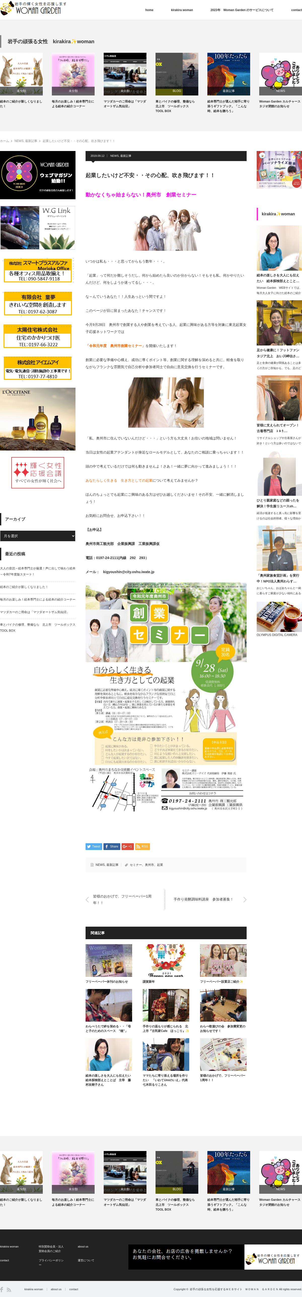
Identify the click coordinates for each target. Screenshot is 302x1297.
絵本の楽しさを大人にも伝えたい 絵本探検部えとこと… (278, 278)
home (149, 10)
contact (296, 10)
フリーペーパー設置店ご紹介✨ (221, 981)
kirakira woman (182, 10)
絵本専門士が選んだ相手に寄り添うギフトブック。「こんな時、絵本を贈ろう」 (259, 106)
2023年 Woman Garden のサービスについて (242, 10)
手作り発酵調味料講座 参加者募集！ (204, 899)
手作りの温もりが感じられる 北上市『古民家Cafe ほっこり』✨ (166, 1029)
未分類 (51, 91)
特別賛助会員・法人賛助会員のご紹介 (51, 1249)
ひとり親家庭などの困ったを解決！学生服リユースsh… (278, 503)
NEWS (18, 141)
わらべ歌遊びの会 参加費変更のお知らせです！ (222, 1029)
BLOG (207, 91)
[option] (56, 81)
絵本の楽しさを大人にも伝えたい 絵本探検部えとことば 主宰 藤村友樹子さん (109, 1080)
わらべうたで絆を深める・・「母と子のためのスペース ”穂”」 (108, 1029)
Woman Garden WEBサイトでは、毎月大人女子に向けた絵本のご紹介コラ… (279, 293)
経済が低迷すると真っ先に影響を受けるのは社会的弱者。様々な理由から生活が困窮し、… (279, 518)
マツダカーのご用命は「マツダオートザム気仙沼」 (155, 104)
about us (83, 1246)
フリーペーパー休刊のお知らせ (107, 981)
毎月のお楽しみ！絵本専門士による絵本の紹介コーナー (103, 104)
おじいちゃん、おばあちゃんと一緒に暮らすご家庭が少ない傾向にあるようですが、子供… (279, 593)
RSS (9, 1290)
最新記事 (259, 91)
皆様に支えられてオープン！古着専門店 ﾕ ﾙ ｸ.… (278, 428)
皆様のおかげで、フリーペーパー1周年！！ (122, 899)
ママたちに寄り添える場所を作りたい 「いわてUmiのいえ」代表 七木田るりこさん (166, 1080)
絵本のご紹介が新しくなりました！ (51, 104)
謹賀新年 (149, 981)
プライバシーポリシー (51, 1262)
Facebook (1, 1289)
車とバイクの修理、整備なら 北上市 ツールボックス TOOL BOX (207, 106)
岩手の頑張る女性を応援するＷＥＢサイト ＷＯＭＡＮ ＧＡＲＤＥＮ (234, 1289)
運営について (86, 1260)
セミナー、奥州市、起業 (146, 865)
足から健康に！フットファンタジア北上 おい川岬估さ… (278, 353)
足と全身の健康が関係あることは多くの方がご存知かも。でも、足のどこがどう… (279, 368)
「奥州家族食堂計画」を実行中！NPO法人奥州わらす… (278, 578)
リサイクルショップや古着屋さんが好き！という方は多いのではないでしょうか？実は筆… (279, 443)
